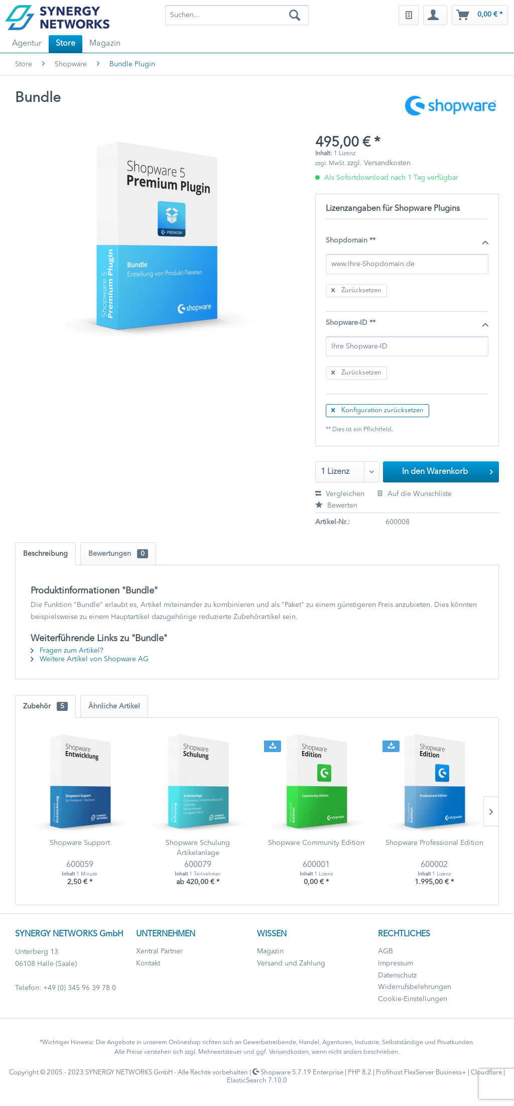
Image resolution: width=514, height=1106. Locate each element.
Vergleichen (339, 494)
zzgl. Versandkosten (379, 163)
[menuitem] (237, 15)
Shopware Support (80, 842)
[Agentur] (27, 44)
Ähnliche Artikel (114, 706)
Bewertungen (118, 553)
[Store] (65, 44)
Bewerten (336, 505)
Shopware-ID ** (407, 323)
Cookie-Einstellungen (412, 999)
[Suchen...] (237, 15)
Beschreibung (45, 553)
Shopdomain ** (407, 241)
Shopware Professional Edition (434, 842)
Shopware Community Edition (316, 842)
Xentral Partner (159, 951)
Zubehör (45, 706)
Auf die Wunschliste (414, 494)
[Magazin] (104, 44)
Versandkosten (289, 1052)
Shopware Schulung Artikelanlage (198, 847)
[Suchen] (295, 15)
